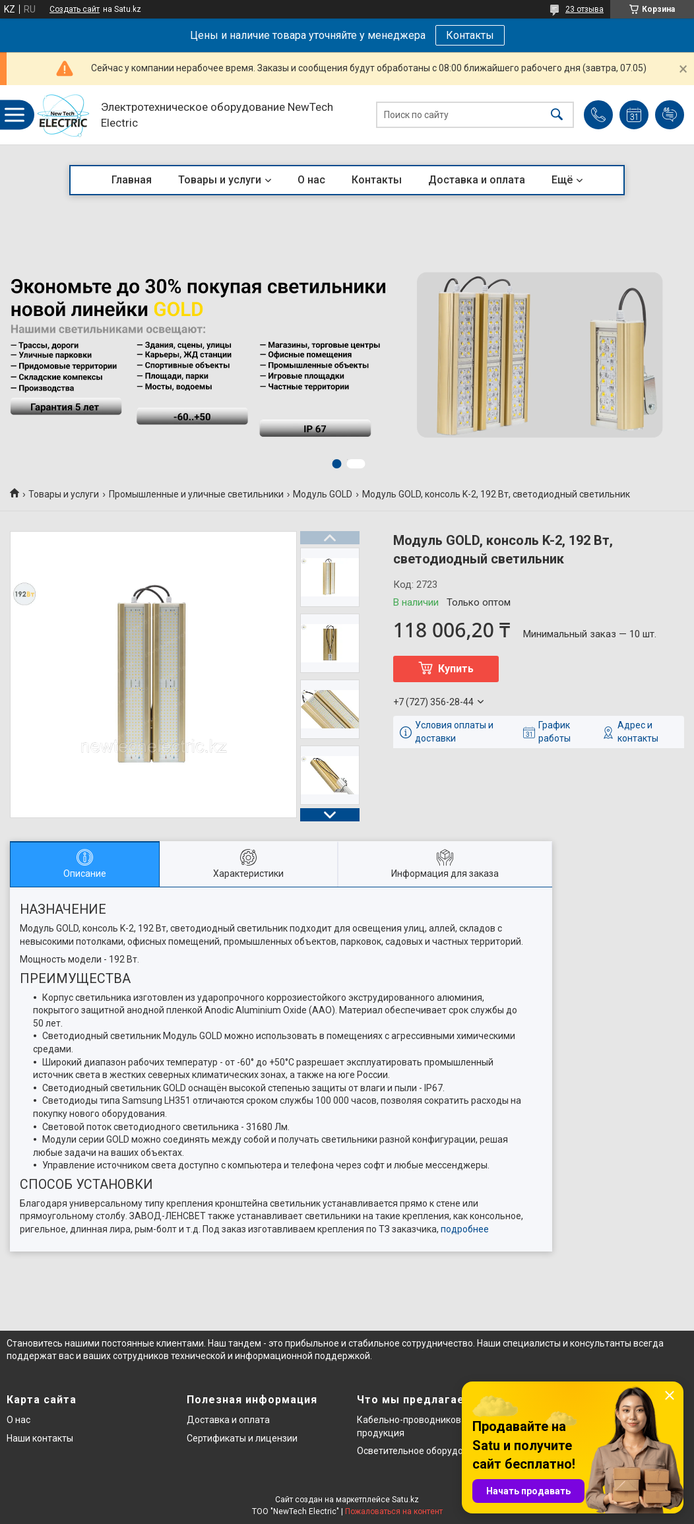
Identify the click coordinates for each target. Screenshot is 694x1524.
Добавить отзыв (669, 114)
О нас (311, 180)
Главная (131, 180)
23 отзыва (584, 9)
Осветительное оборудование (423, 1450)
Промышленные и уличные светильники (196, 494)
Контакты (470, 35)
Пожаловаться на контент (394, 1511)
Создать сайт (74, 9)
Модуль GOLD (322, 494)
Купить (456, 668)
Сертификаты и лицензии (242, 1438)
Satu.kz (405, 1499)
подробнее (465, 1229)
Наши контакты (40, 1438)
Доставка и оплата (476, 180)
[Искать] (557, 115)
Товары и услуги (219, 180)
